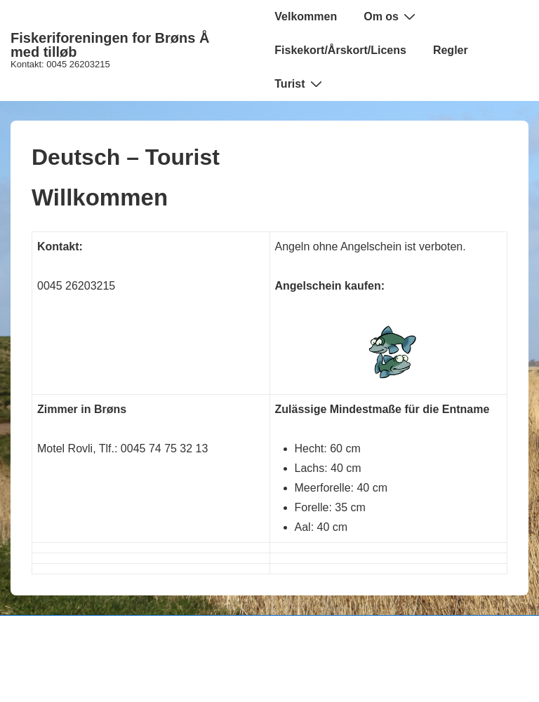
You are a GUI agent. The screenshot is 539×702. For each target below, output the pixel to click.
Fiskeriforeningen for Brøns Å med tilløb (110, 45)
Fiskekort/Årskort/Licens (340, 50)
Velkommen (305, 16)
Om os (391, 16)
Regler (450, 50)
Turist (299, 83)
